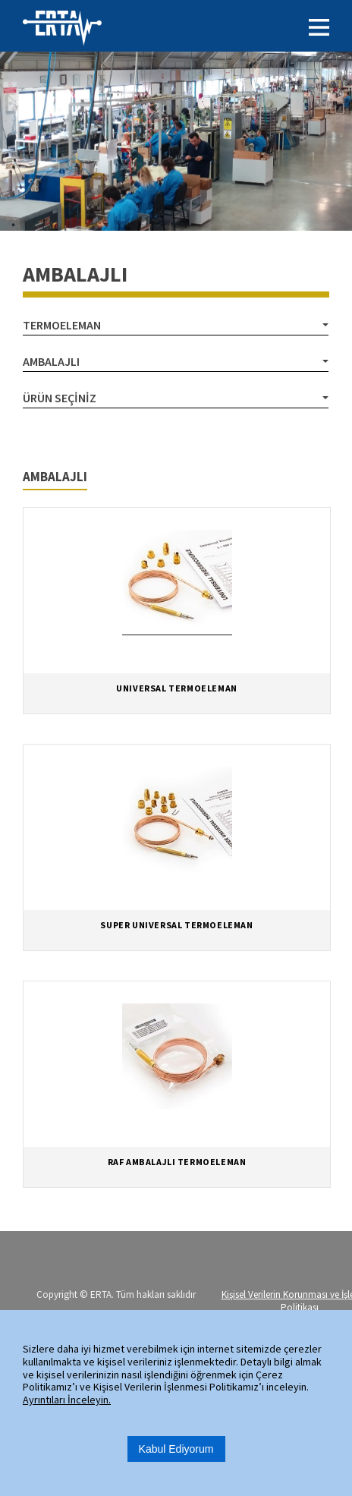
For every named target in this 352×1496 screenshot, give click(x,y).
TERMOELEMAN (62, 324)
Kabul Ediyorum (176, 1449)
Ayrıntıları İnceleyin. (67, 1399)
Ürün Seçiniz (59, 397)
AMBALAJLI (51, 361)
